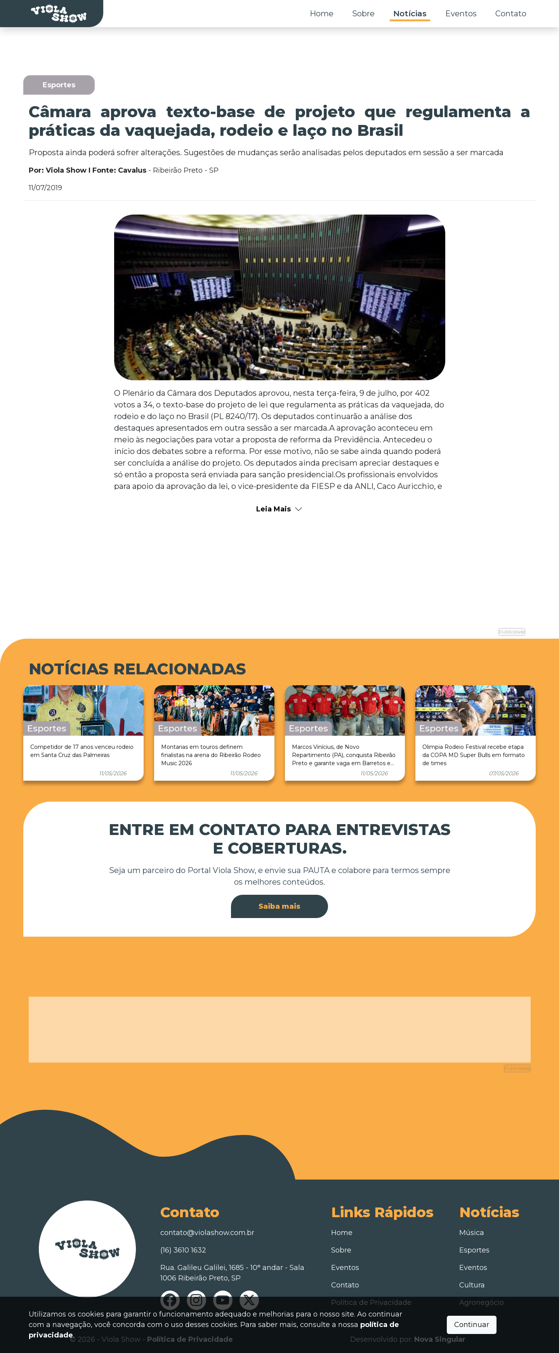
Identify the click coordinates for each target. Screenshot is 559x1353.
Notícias (410, 13)
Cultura (472, 1283)
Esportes (474, 1248)
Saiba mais (279, 904)
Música (471, 1230)
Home (321, 13)
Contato (510, 13)
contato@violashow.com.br (207, 1230)
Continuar (471, 1324)
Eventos (461, 13)
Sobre (363, 13)
